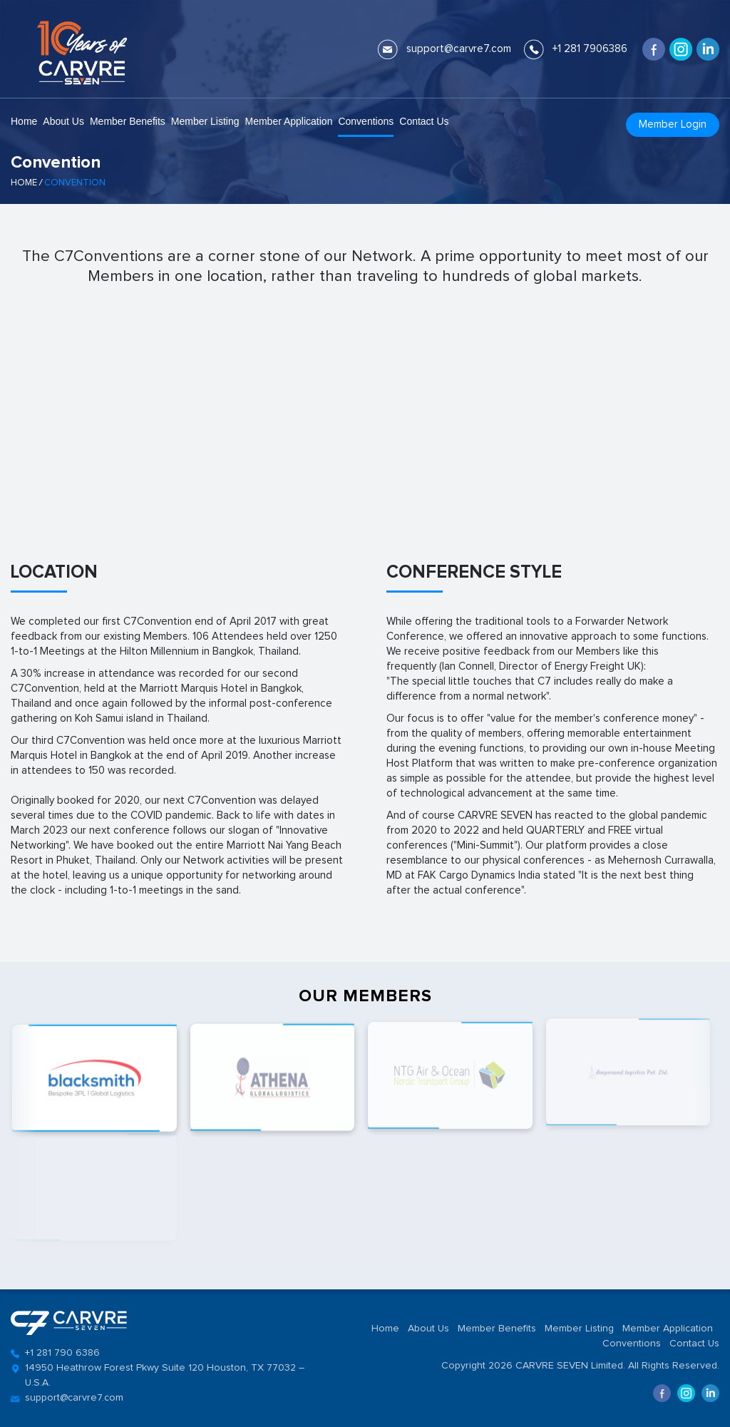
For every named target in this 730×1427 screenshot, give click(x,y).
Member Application (288, 121)
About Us (63, 121)
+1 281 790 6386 (62, 1353)
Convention (75, 183)
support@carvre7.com (458, 49)
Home (24, 121)
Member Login (672, 124)
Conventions (366, 121)
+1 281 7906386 (589, 49)
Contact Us (423, 121)
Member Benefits (127, 121)
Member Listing (205, 121)
